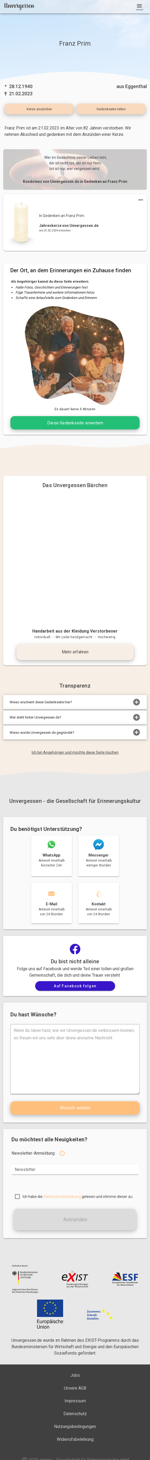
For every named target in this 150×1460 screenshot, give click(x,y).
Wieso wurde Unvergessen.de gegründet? (75, 732)
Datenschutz (75, 1413)
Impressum (75, 1400)
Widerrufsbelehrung (75, 1439)
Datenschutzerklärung (62, 1196)
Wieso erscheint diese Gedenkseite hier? (75, 702)
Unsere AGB (75, 1388)
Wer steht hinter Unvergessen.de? (75, 717)
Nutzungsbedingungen (75, 1426)
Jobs (75, 1375)
